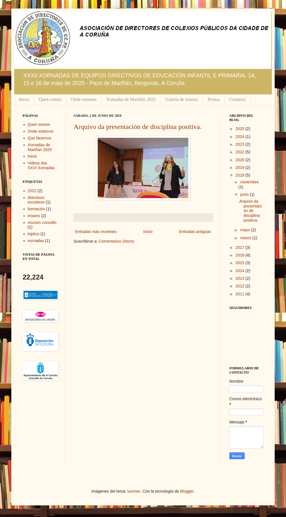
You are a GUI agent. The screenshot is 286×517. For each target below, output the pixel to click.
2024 (241, 136)
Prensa (214, 99)
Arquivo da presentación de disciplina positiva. (138, 126)
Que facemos (39, 138)
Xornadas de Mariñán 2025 (131, 99)
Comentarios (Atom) (116, 241)
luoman (133, 491)
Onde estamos (84, 99)
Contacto (237, 99)
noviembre (249, 182)
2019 (241, 167)
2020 (241, 160)
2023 (241, 144)
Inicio (24, 99)
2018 (241, 175)
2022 (32, 190)
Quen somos (50, 99)
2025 (241, 128)
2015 (241, 262)
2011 (241, 294)
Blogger (186, 491)
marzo (246, 238)
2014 (241, 270)
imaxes (34, 215)
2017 (241, 247)
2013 (241, 278)
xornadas (36, 240)
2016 (241, 255)
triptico (33, 234)
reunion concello (42, 222)
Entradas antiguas (195, 231)
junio (244, 194)
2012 (241, 286)
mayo (245, 230)
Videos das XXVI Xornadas (41, 165)
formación (36, 209)
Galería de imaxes (181, 99)
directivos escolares (36, 200)
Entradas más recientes (96, 231)
